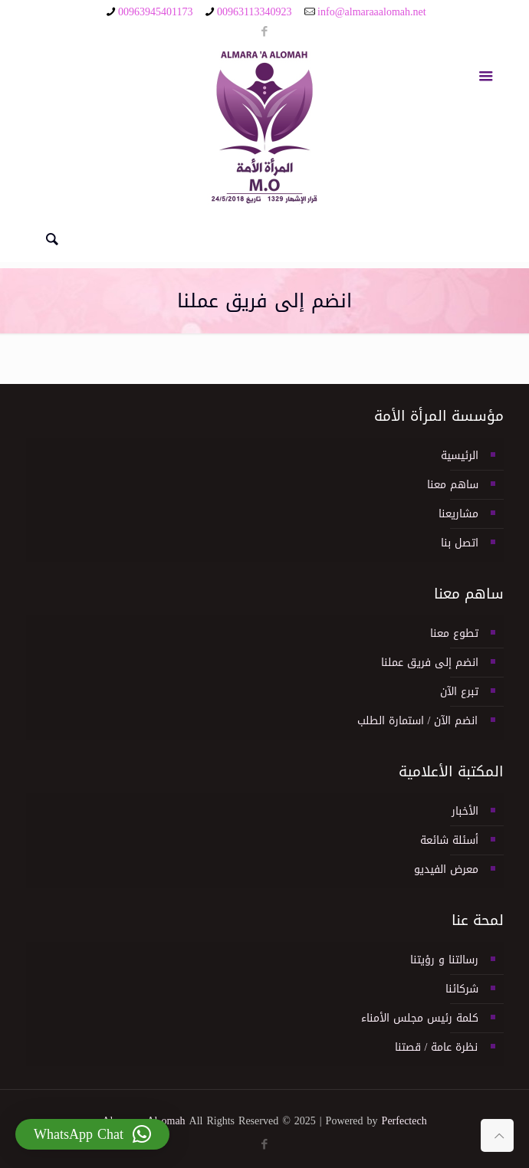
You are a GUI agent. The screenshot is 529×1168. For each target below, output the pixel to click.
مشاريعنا (458, 514)
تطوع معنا (454, 633)
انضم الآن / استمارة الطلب (417, 720)
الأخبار (465, 811)
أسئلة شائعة (449, 840)
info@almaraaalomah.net (371, 12)
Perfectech (404, 1121)
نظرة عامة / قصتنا (436, 1047)
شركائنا (461, 989)
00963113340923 (254, 12)
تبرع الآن (459, 691)
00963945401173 (155, 12)
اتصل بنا (459, 543)
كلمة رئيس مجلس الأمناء (419, 1018)
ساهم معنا (452, 484)
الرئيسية (459, 455)
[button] (92, 1134)
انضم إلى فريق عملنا (429, 662)
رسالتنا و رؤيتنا (444, 960)
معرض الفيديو (446, 869)
